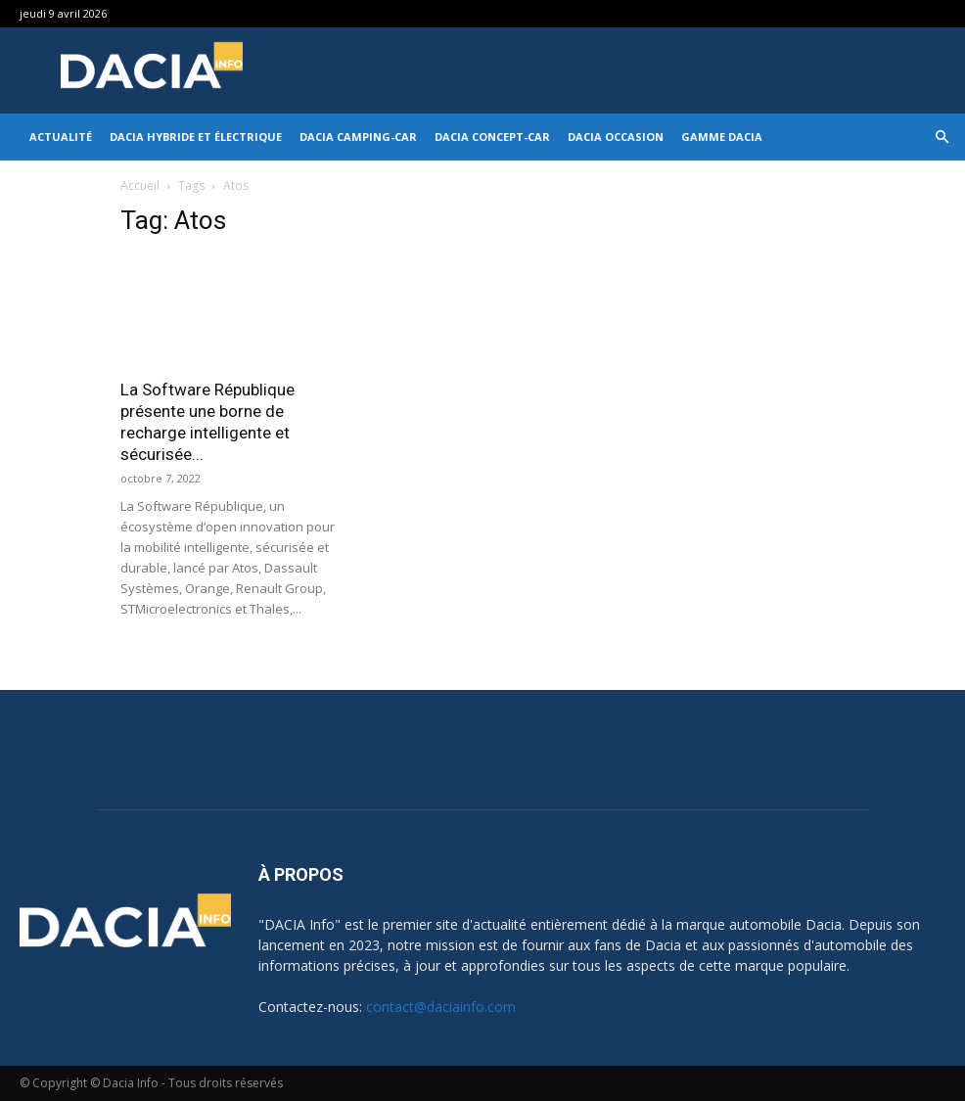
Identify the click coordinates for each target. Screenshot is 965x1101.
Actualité (60, 136)
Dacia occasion (616, 136)
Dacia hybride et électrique (196, 136)
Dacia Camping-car (358, 136)
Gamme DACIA (721, 136)
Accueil (140, 185)
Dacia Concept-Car (492, 136)
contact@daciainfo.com (441, 1006)
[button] (941, 137)
